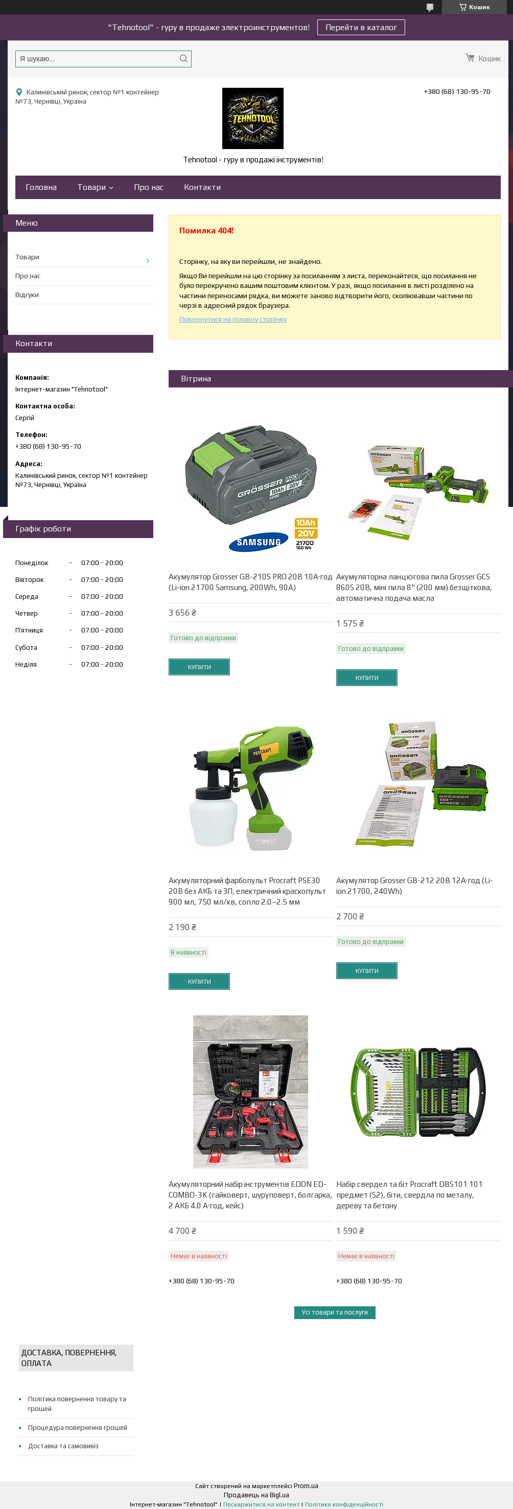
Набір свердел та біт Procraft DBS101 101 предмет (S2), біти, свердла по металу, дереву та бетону (409, 1195)
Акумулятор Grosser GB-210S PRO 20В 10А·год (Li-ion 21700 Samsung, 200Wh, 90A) (251, 582)
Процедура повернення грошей (77, 1427)
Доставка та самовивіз (63, 1446)
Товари (91, 187)
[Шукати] (183, 58)
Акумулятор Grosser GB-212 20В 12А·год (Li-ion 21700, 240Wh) (414, 885)
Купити (199, 667)
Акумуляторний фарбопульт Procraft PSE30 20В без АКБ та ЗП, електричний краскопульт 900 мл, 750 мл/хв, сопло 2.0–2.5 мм (247, 891)
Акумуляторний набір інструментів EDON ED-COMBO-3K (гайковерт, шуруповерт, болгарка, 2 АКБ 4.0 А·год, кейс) (250, 1195)
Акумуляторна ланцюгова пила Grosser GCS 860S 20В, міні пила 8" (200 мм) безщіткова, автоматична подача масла (414, 587)
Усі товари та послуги (335, 1312)
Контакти (202, 187)
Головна (41, 187)
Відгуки (27, 294)
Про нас (149, 187)
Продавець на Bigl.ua (256, 1495)
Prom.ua (306, 1486)
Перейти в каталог (361, 27)
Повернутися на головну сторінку (233, 319)
